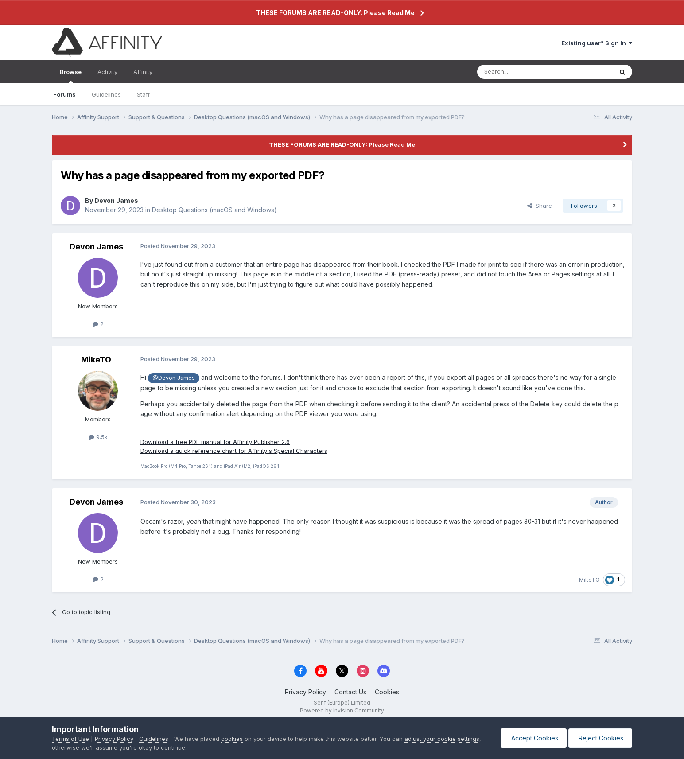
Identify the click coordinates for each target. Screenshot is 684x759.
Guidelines (106, 94)
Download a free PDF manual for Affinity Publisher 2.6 (215, 441)
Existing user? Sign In (596, 43)
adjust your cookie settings (441, 738)
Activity (107, 71)
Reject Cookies (599, 738)
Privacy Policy (305, 692)
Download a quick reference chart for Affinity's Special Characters (233, 450)
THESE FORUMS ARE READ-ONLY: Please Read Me (335, 12)
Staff (143, 94)
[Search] (522, 72)
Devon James (116, 200)
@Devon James (173, 377)
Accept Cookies (531, 738)
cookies (232, 738)
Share (539, 205)
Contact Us (350, 692)
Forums (64, 94)
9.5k (98, 436)
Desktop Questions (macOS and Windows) (214, 210)
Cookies (387, 692)
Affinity (142, 71)
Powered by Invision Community (342, 710)
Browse (71, 75)
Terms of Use (70, 738)
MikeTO (96, 359)
